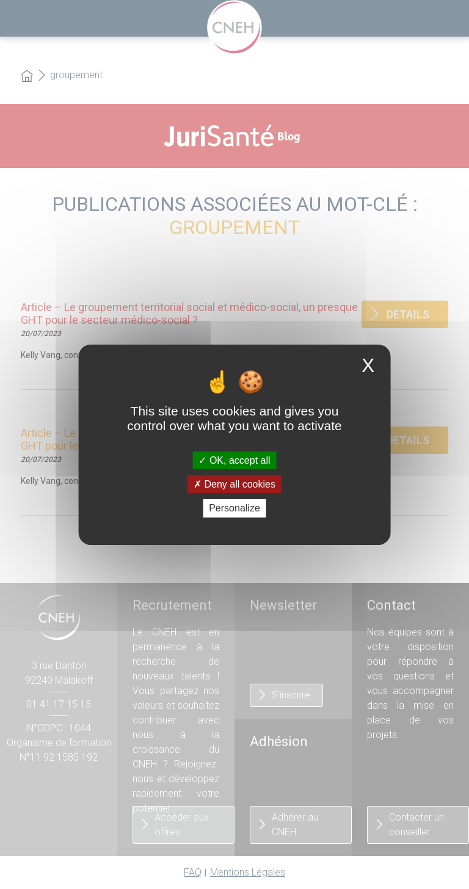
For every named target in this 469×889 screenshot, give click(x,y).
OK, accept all (234, 460)
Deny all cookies (234, 484)
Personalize (234, 508)
